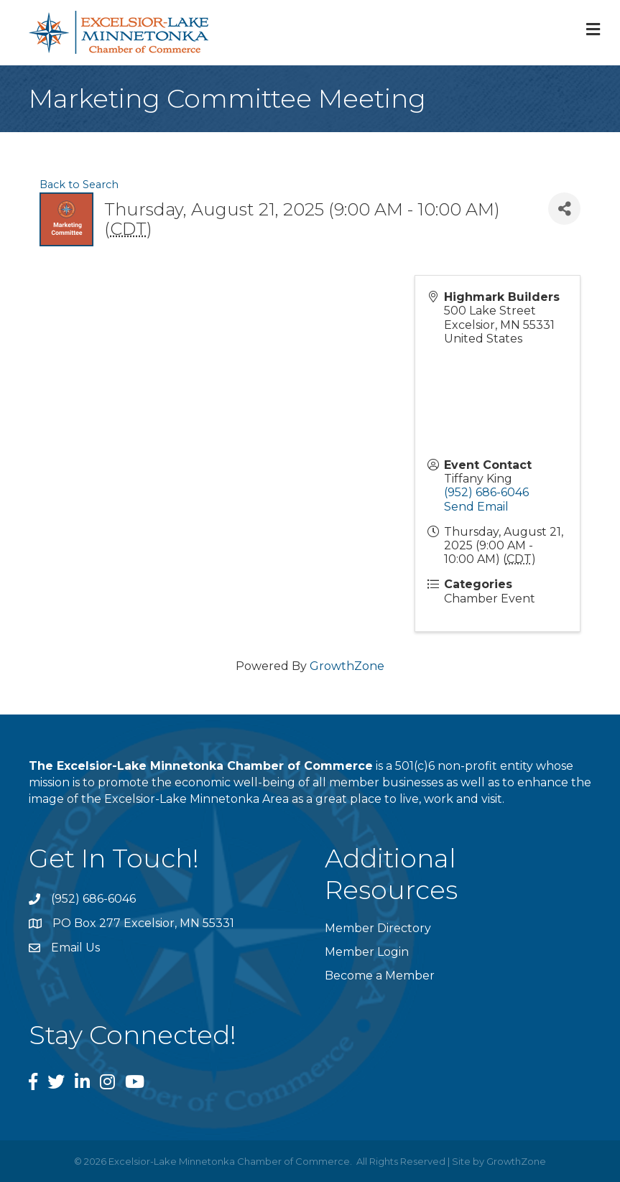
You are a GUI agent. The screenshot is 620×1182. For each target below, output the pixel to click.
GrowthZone (347, 666)
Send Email (476, 506)
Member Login (367, 952)
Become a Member (380, 975)
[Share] (564, 208)
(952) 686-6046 (486, 492)
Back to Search (79, 184)
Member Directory (378, 928)
